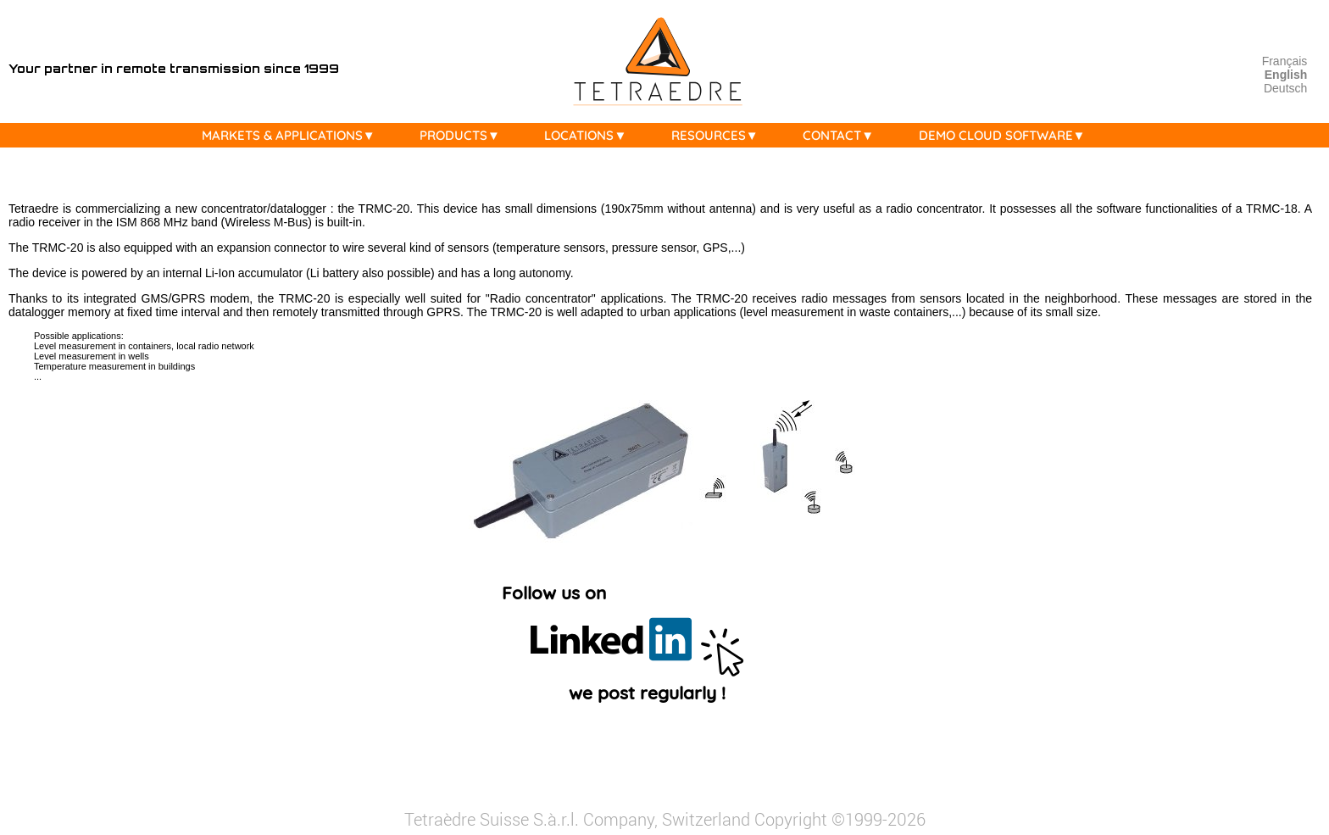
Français (1285, 61)
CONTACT (842, 135)
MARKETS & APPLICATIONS (293, 135)
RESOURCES (719, 135)
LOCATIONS (589, 135)
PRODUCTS (464, 135)
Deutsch (1285, 88)
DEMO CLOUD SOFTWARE (1006, 135)
